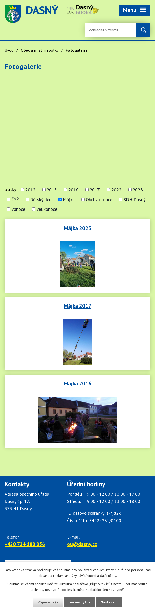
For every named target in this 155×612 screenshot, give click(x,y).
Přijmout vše (48, 602)
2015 (52, 190)
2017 (95, 190)
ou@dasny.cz (82, 544)
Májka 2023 (77, 228)
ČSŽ (15, 199)
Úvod (9, 50)
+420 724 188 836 (25, 544)
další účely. (108, 575)
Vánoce (18, 209)
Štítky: (11, 189)
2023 (138, 190)
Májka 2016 (77, 383)
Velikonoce (46, 209)
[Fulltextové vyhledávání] (105, 30)
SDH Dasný (134, 199)
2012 (30, 190)
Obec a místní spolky (39, 50)
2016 (73, 190)
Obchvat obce (99, 199)
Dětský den (40, 199)
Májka (69, 199)
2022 (116, 190)
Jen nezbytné (79, 602)
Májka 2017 (77, 305)
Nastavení (109, 602)
